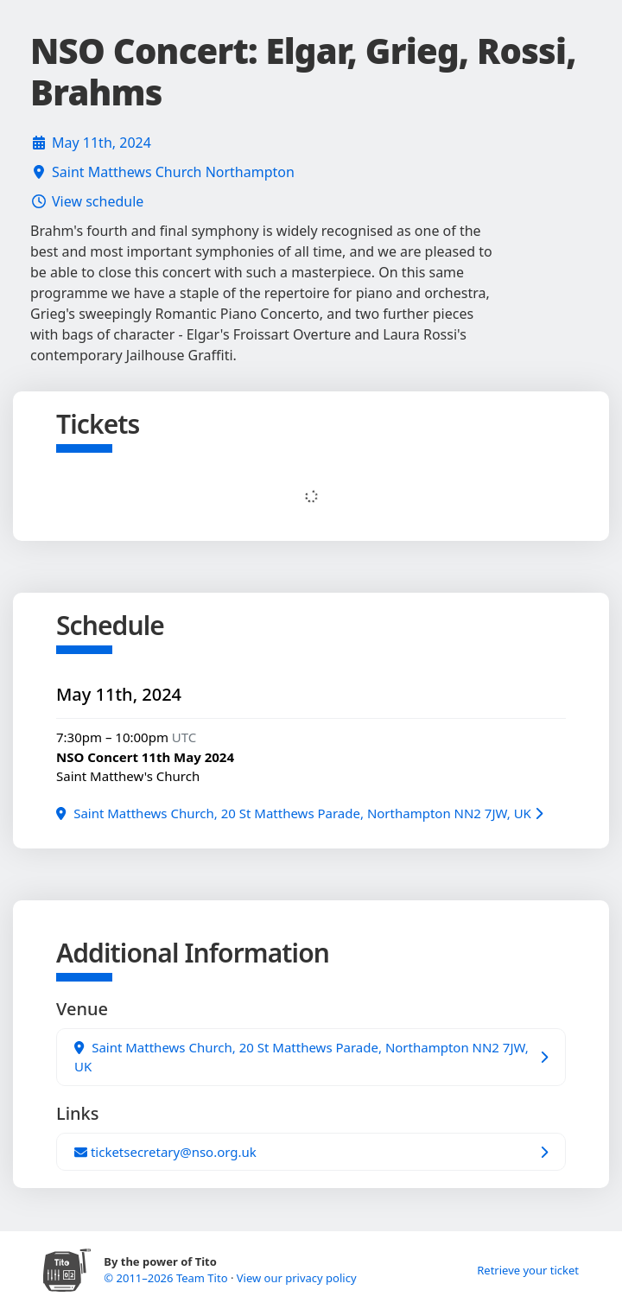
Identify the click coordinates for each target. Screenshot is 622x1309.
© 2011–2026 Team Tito (167, 1278)
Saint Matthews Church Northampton (173, 171)
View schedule (97, 201)
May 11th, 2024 (101, 142)
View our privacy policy (297, 1278)
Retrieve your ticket (528, 1270)
